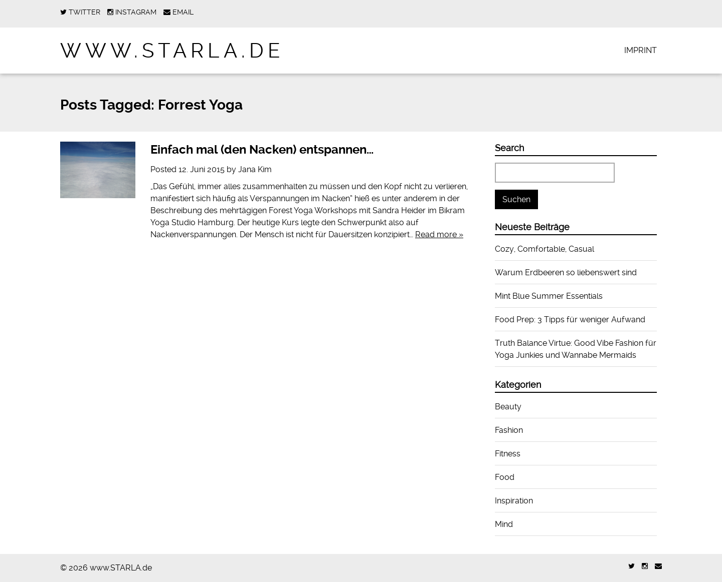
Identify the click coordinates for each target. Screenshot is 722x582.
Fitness (507, 453)
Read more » (439, 234)
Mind (504, 524)
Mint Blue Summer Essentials (549, 296)
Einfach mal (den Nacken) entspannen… (262, 150)
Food (504, 477)
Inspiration (514, 500)
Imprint (640, 50)
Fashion (509, 430)
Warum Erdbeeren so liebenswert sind (566, 272)
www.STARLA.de (172, 51)
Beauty (508, 406)
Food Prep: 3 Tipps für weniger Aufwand (570, 319)
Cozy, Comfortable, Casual (544, 249)
